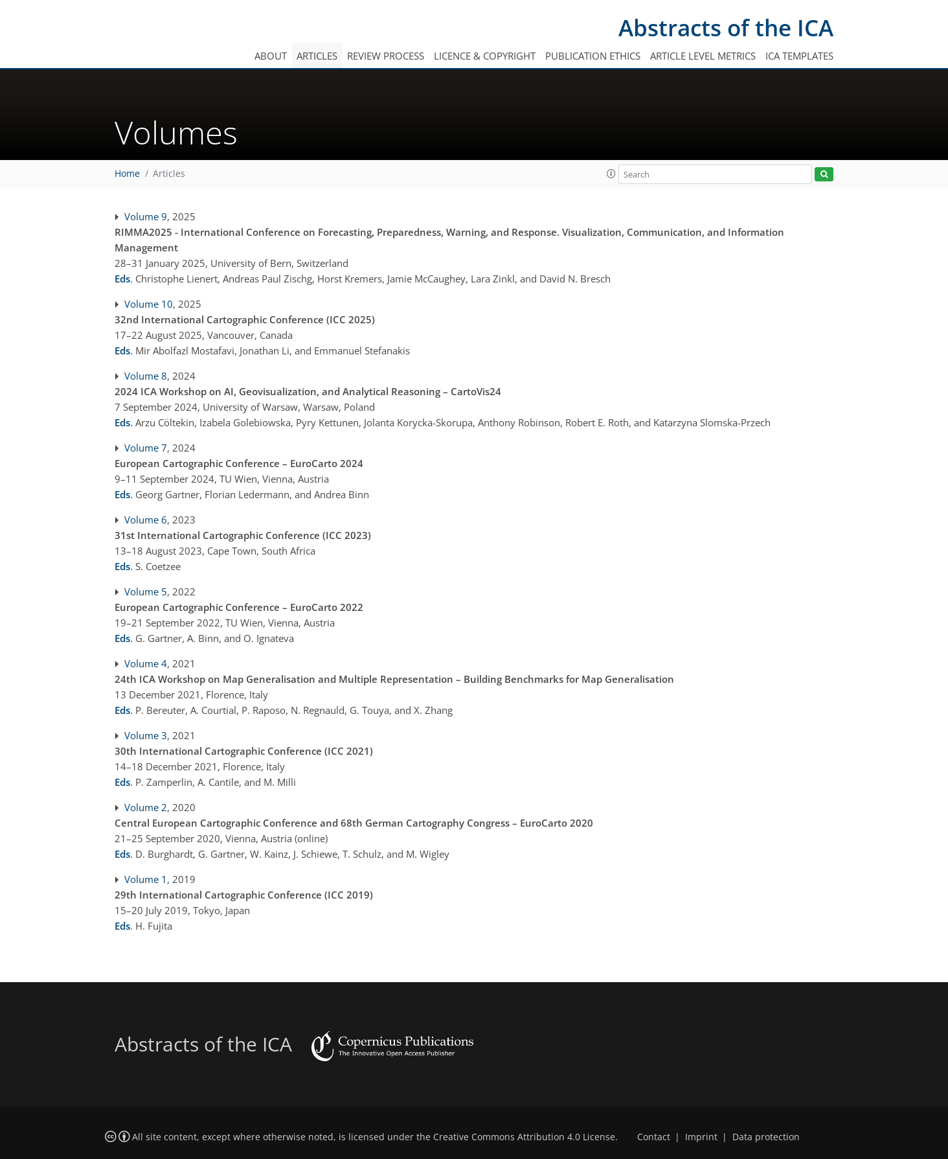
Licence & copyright (485, 55)
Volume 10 (148, 303)
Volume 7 (145, 447)
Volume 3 (145, 735)
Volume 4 (145, 663)
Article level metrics (703, 55)
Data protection (766, 1137)
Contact (653, 1137)
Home (127, 173)
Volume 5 (145, 591)
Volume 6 (145, 519)
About (270, 55)
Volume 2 (145, 807)
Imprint (701, 1137)
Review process (385, 55)
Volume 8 (145, 375)
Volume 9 (145, 216)
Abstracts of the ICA (725, 27)
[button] (611, 173)
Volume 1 (145, 879)
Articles (317, 55)
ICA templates (799, 55)
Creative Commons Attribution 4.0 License (524, 1137)
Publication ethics (592, 55)
